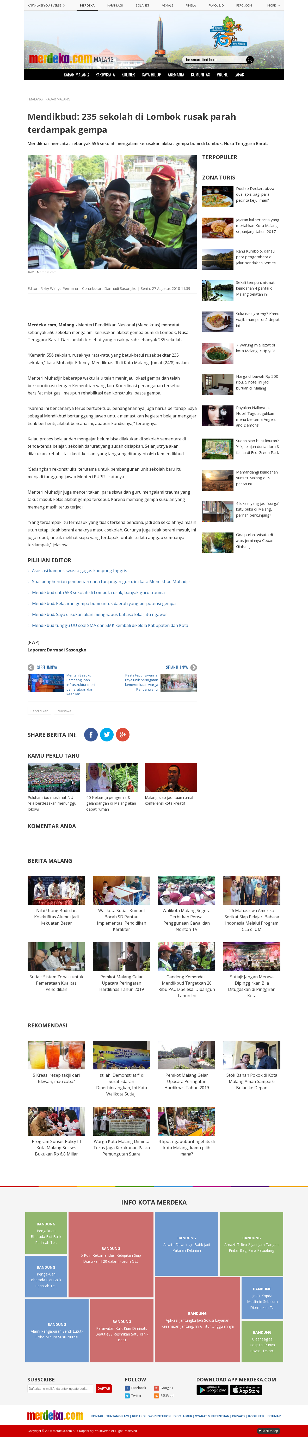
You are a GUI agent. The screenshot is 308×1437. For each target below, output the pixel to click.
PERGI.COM (244, 5)
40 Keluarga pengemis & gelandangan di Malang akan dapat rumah (111, 803)
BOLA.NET (142, 5)
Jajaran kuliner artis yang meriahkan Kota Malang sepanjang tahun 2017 (257, 225)
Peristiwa (64, 711)
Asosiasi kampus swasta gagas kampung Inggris (79, 570)
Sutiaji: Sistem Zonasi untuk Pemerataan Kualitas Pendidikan (56, 983)
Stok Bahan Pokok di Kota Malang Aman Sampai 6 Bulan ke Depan (251, 1081)
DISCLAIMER (183, 1416)
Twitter (133, 1396)
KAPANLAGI (115, 5)
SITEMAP (274, 1416)
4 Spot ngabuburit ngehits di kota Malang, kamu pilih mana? (186, 1148)
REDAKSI (139, 1416)
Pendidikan (39, 711)
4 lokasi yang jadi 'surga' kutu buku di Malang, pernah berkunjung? (257, 509)
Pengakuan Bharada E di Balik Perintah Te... (46, 1236)
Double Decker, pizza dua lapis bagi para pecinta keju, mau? (255, 194)
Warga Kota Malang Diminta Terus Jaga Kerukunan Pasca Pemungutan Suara (121, 1148)
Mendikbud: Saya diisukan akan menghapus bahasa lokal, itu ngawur (99, 614)
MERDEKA (87, 5)
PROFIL (222, 74)
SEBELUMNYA (42, 667)
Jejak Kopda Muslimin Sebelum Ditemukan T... (262, 1301)
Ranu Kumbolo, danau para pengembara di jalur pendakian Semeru (257, 256)
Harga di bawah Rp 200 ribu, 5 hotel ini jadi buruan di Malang (257, 382)
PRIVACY (238, 1416)
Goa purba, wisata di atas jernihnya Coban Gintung (254, 540)
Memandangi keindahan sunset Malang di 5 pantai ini (257, 477)
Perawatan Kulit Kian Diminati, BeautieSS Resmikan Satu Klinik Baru (121, 1334)
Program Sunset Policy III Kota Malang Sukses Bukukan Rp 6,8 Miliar (56, 1148)
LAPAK (239, 74)
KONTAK (97, 1416)
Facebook (135, 1388)
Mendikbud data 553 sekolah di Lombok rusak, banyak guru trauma (98, 592)
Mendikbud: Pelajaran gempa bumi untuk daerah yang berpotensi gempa (104, 603)
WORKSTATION (160, 1416)
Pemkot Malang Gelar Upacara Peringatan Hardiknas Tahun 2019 (121, 983)
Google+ (163, 1388)
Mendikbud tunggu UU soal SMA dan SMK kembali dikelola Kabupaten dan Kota (110, 625)
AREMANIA (176, 74)
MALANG (104, 59)
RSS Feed (164, 1396)
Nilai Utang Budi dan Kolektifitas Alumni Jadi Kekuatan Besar (56, 917)
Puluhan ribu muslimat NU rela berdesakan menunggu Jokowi (52, 803)
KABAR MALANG (76, 74)
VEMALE (167, 5)
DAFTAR (103, 1389)
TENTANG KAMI (117, 1416)
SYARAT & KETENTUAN (212, 1416)
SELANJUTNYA (181, 667)
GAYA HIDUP (151, 74)
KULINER (128, 74)
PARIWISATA (105, 74)
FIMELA (191, 5)
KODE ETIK (256, 1416)
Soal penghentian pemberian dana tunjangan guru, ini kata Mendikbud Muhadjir (111, 581)
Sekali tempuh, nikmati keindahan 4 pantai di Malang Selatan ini (255, 288)
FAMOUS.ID (216, 5)
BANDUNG (46, 1224)
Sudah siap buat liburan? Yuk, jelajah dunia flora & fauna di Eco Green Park (258, 446)
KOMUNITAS (200, 74)
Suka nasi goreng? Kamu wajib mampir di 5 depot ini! (258, 319)
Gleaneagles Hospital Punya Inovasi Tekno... (262, 1345)
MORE (273, 5)
